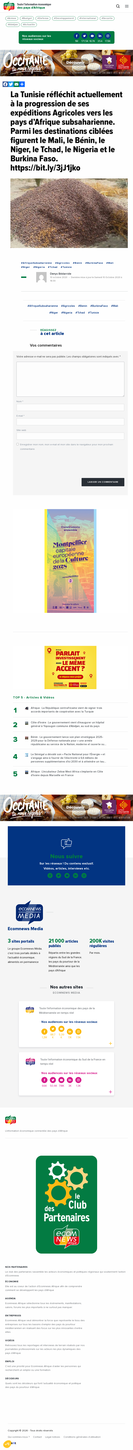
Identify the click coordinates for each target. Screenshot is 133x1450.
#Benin (77, 263)
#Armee (11, 18)
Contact (37, 1437)
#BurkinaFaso (94, 263)
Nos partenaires (16, 1267)
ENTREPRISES (13, 1315)
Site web (21, 430)
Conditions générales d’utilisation (82, 1437)
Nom (19, 401)
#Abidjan (13, 25)
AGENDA (10, 1298)
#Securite (107, 18)
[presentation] (42, 462)
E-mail (20, 416)
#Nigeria (39, 267)
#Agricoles (62, 263)
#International (87, 18)
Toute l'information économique (34, 6)
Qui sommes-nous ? (19, 1437)
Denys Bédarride (60, 273)
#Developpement (64, 18)
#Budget (27, 18)
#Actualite (29, 25)
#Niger (25, 267)
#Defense (42, 18)
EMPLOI (9, 1361)
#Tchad (52, 267)
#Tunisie (66, 267)
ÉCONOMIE (11, 1281)
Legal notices (52, 1437)
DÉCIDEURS (12, 1378)
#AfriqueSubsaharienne (36, 263)
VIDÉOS (10, 1340)
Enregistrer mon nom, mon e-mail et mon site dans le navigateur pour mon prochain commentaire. (66, 446)
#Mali (109, 263)
